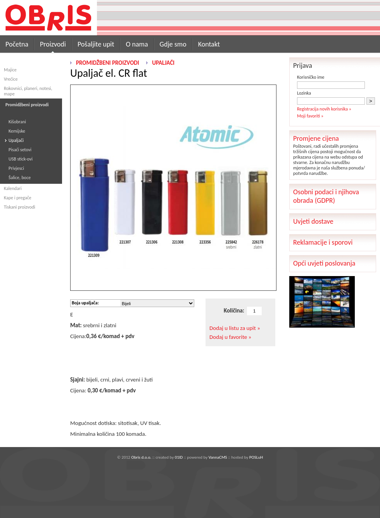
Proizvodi (53, 44)
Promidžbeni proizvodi (107, 62)
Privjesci (16, 168)
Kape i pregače (17, 197)
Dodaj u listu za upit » (234, 328)
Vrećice (10, 79)
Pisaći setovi (20, 149)
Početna (16, 44)
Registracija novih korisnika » (324, 109)
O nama (137, 44)
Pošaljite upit (96, 44)
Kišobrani (17, 121)
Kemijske (17, 131)
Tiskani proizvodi (19, 207)
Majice (10, 70)
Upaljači (16, 140)
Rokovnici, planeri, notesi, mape (28, 91)
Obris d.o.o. (141, 457)
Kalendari (13, 188)
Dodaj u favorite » (230, 336)
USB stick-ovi (21, 159)
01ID (179, 457)
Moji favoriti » (310, 116)
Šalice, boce (20, 177)
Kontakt (209, 44)
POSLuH (256, 457)
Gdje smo (173, 44)
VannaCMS (218, 457)
